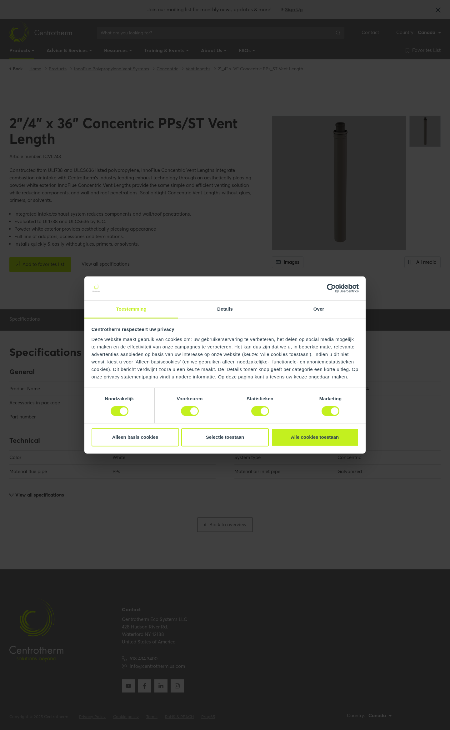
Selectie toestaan (225, 437)
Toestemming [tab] (131, 309)
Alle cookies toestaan (315, 437)
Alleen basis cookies (135, 437)
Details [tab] (225, 309)
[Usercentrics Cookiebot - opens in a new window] (331, 288)
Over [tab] (318, 309)
